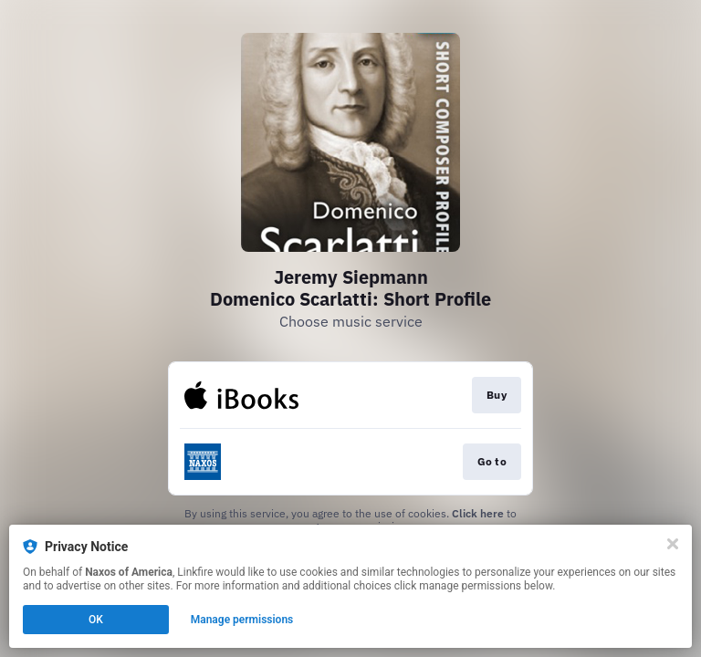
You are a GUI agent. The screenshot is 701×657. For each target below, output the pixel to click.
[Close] (672, 543)
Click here (478, 513)
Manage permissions (242, 619)
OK (96, 619)
